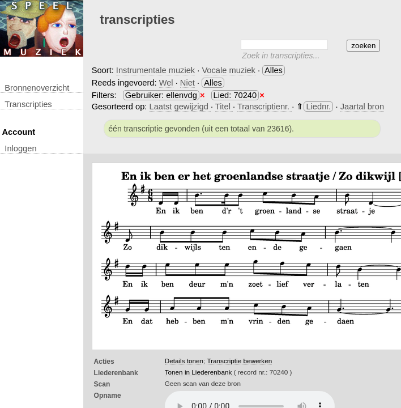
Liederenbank (116, 373)
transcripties (28, 104)
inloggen (20, 148)
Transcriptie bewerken (239, 360)
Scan (102, 384)
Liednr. (318, 106)
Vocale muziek (228, 70)
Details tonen (184, 360)
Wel (166, 82)
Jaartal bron (362, 106)
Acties (104, 362)
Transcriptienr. (264, 106)
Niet (187, 82)
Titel (224, 106)
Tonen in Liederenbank (199, 372)
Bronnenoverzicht (37, 87)
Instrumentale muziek (155, 70)
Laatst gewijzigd (180, 106)
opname (107, 396)
